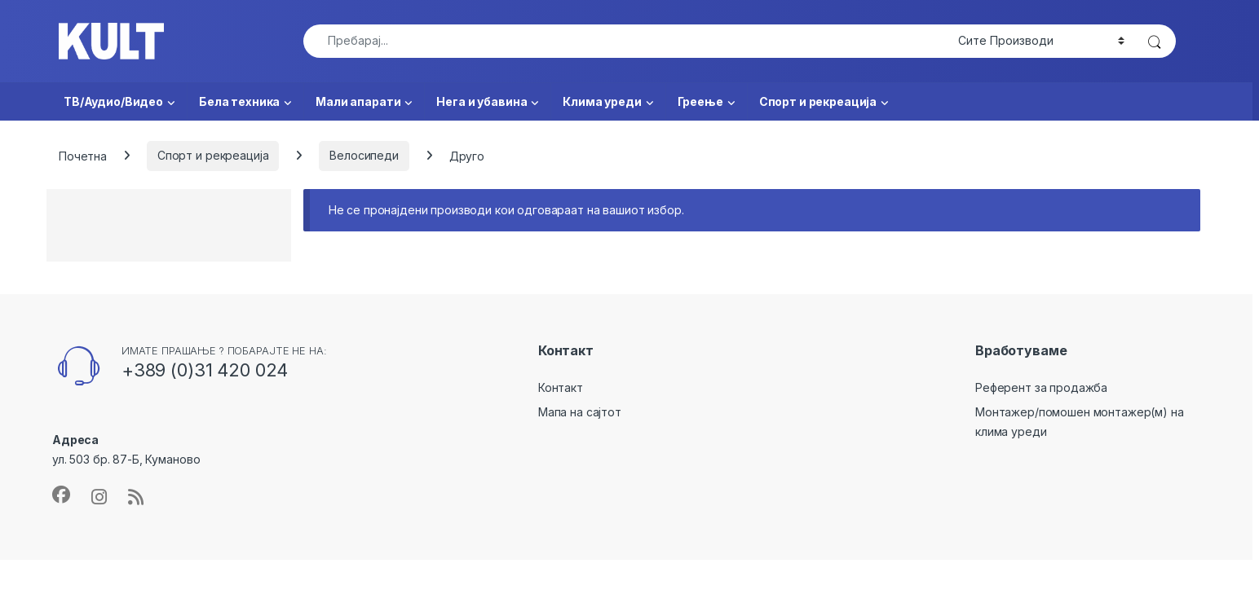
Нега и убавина (481, 101)
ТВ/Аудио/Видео (113, 101)
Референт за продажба (1041, 387)
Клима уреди (602, 101)
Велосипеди (364, 155)
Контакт (560, 387)
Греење (700, 101)
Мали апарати (358, 101)
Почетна (83, 155)
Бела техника (239, 101)
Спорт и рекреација (818, 101)
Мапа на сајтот (579, 412)
